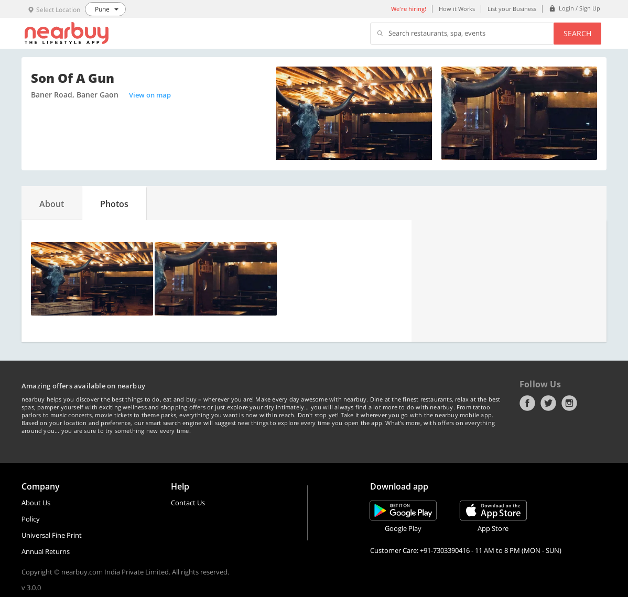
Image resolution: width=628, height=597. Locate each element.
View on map (150, 95)
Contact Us (188, 502)
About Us (35, 502)
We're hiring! (408, 9)
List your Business (512, 9)
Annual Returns (45, 551)
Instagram (569, 403)
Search (577, 33)
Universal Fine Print (51, 535)
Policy (30, 519)
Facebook (527, 403)
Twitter (548, 403)
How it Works (457, 9)
